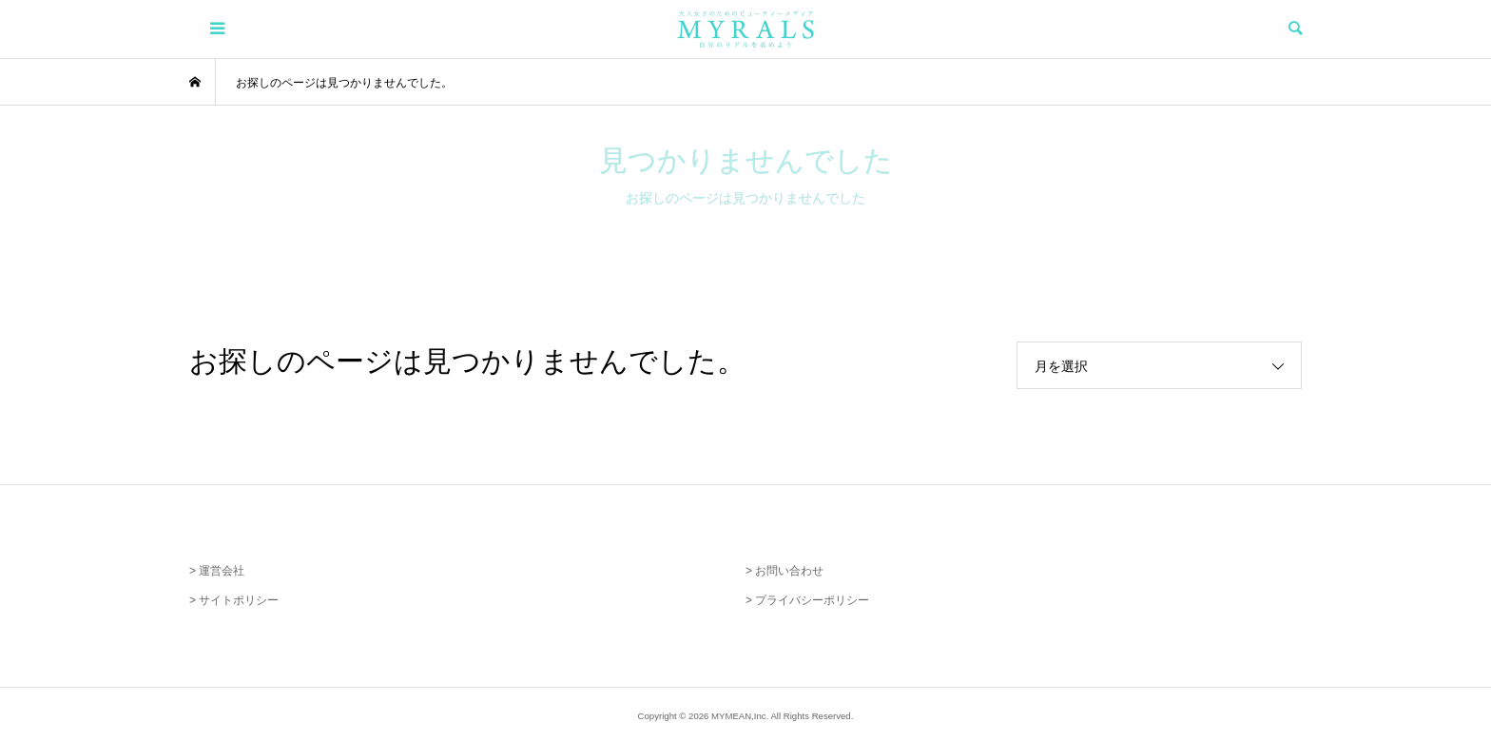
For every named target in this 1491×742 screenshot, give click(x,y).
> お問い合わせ (784, 570)
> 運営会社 (216, 570)
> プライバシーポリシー (807, 600)
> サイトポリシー (234, 600)
